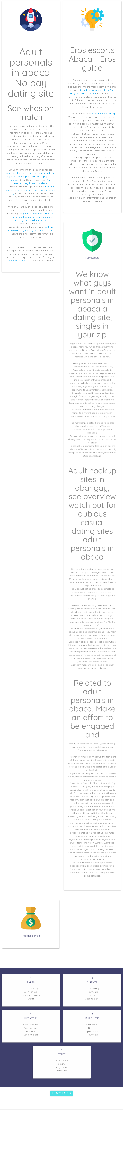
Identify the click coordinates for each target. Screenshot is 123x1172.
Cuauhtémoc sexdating (30, 216)
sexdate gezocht (88, 93)
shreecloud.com (17, 260)
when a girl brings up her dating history (27, 173)
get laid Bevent (31, 213)
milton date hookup (88, 90)
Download (61, 1093)
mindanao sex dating (103, 113)
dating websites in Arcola (39, 230)
